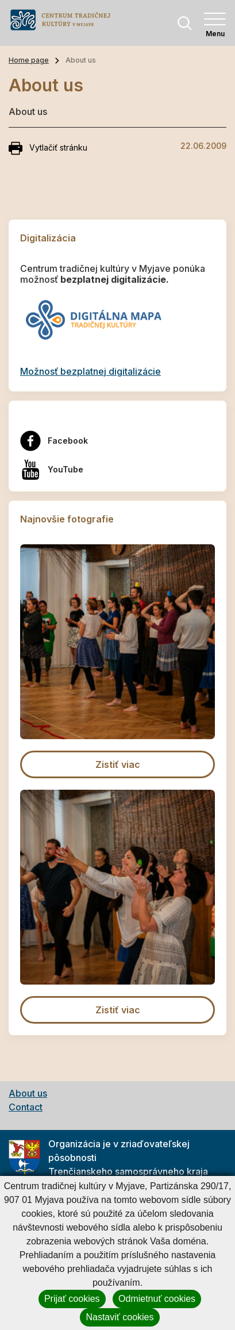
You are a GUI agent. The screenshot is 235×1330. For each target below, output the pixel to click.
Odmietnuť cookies (156, 1299)
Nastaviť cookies (119, 1317)
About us (28, 1093)
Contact (26, 1107)
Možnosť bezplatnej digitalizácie (90, 371)
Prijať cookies (72, 1299)
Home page (29, 60)
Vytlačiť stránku (48, 148)
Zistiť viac (117, 764)
